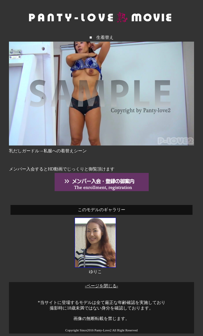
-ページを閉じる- (101, 286)
